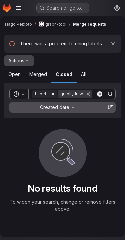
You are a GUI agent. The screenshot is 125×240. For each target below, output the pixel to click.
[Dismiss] (113, 44)
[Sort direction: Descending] (110, 107)
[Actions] (19, 60)
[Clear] (100, 94)
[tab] (14, 74)
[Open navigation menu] (18, 8)
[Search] (110, 94)
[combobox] (57, 107)
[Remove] (88, 94)
